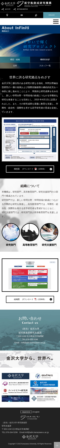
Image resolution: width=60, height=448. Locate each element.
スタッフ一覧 (45, 66)
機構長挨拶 (45, 59)
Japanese (26, 412)
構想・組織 (15, 59)
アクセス (7, 15)
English (36, 412)
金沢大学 (7, 9)
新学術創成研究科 (22, 9)
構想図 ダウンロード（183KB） (30, 169)
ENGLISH (52, 15)
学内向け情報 (36, 15)
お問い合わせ (21, 15)
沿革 (15, 66)
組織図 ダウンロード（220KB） (30, 299)
